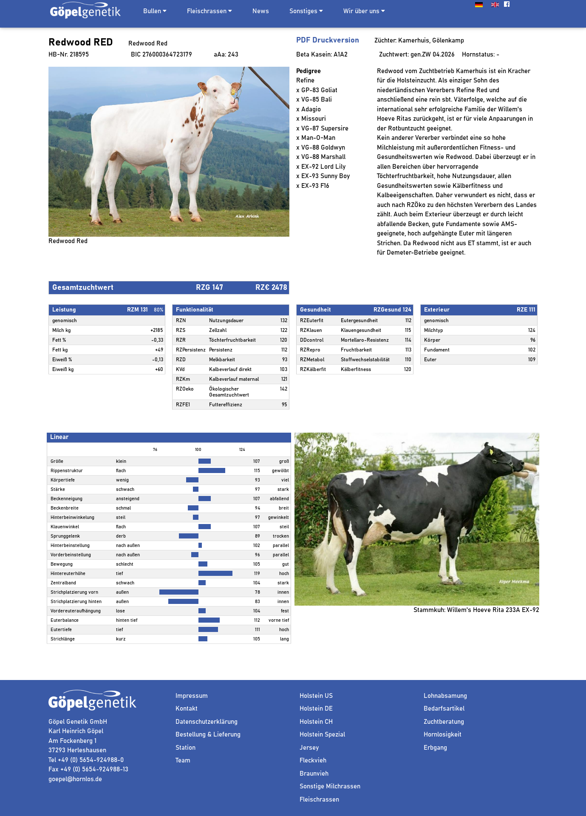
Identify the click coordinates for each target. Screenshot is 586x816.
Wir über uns (364, 11)
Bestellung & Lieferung (208, 734)
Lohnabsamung (445, 696)
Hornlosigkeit (442, 734)
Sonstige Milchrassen (330, 786)
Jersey (309, 748)
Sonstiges (306, 11)
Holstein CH (316, 722)
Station (185, 748)
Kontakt (187, 709)
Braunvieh (314, 774)
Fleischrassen (206, 11)
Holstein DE (316, 709)
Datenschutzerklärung (207, 722)
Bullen (152, 11)
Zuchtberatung (444, 722)
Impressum (192, 696)
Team (183, 760)
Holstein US (316, 696)
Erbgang (435, 748)
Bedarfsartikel (444, 709)
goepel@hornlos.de (75, 779)
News (260, 11)
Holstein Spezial (322, 734)
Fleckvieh (313, 760)
